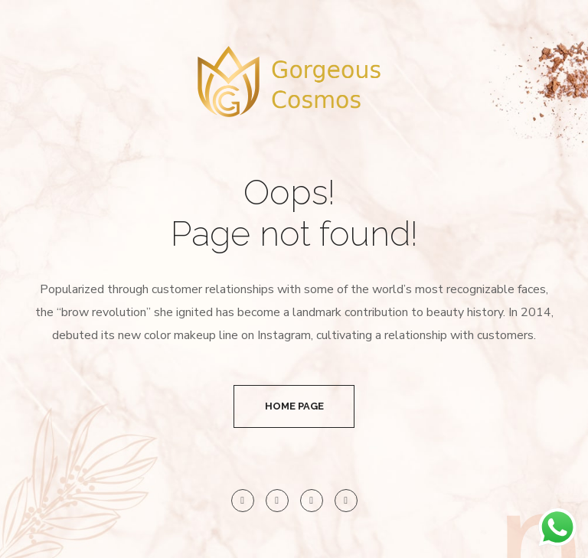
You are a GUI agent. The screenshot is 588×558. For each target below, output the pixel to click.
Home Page (294, 406)
